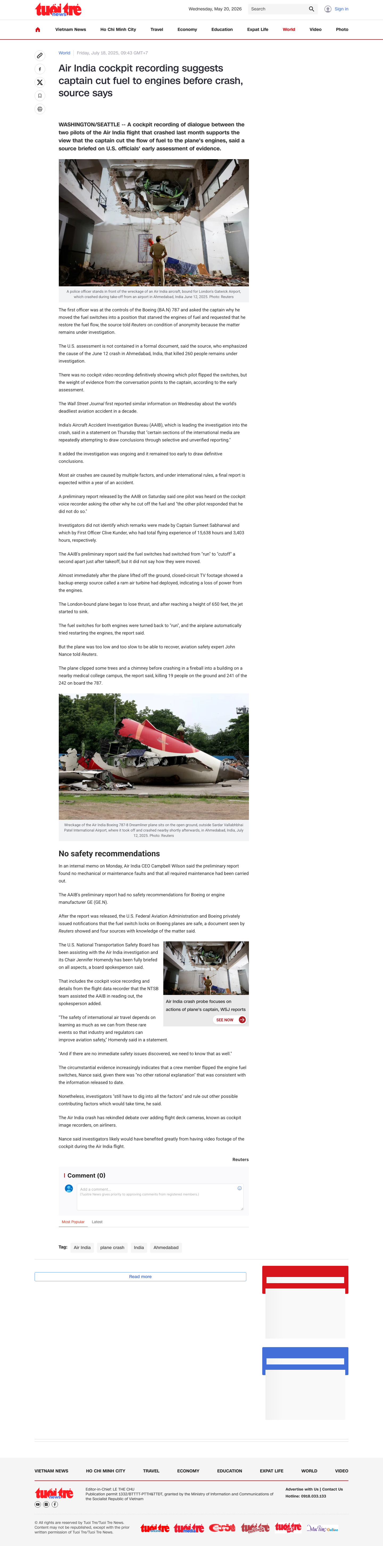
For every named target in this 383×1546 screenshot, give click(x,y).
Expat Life (257, 30)
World (289, 30)
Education (222, 30)
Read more (140, 1277)
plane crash (112, 1247)
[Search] (283, 9)
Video (316, 30)
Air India (82, 1247)
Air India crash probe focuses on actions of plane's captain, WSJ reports (206, 1005)
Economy (187, 30)
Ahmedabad (165, 1247)
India (139, 1247)
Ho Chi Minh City (118, 30)
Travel (157, 30)
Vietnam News (70, 30)
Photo (342, 30)
